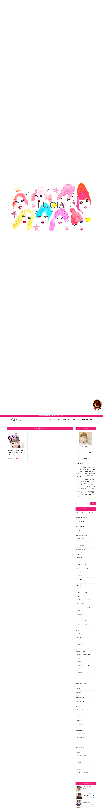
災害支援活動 (80, 724)
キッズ (79, 557)
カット (78, 554)
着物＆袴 (80, 538)
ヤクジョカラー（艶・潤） (83, 607)
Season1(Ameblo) (87, 419)
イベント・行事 (81, 713)
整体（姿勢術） (81, 661)
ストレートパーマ (81, 620)
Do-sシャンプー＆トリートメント (84, 512)
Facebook (66, 419)
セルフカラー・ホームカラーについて (86, 772)
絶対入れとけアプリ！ (82, 665)
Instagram (57, 419)
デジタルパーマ (81, 641)
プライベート (80, 651)
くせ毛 (78, 530)
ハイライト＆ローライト (83, 599)
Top (50, 419)
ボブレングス (80, 564)
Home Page (75, 419)
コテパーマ (80, 637)
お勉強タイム (80, 521)
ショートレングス (81, 561)
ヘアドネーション (81, 683)
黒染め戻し (80, 614)
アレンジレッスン (81, 758)
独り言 (78, 706)
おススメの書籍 (81, 709)
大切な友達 (79, 701)
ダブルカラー (80, 596)
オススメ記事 (80, 549)
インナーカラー (81, 588)
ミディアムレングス (82, 568)
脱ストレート (80, 747)
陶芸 (79, 672)
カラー (78, 585)
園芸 (79, 658)
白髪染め (80, 610)
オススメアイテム (81, 716)
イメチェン (79, 545)
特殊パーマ (80, 644)
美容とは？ (79, 730)
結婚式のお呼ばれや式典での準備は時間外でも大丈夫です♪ (16, 452)
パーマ (78, 630)
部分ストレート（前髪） (83, 624)
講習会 (78, 752)
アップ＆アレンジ (81, 535)
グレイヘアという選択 (82, 592)
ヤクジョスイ (80, 697)
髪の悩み (79, 769)
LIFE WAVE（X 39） (81, 517)
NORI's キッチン (81, 755)
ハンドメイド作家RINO (83, 654)
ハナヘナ (80, 603)
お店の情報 (79, 526)
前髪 (79, 579)
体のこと (80, 741)
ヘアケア (79, 679)
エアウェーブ (80, 633)
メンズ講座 (80, 720)
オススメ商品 (80, 733)
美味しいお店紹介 (81, 669)
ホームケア (79, 688)
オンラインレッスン (82, 762)
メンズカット (80, 571)
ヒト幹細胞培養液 (81, 737)
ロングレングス (81, 575)
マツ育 (78, 692)
